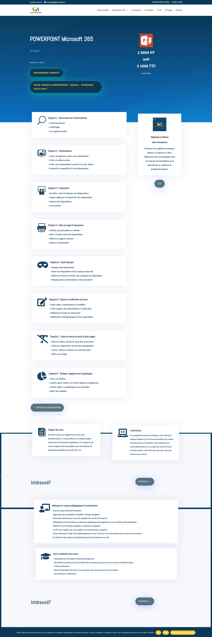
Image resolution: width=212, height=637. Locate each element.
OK (158, 632)
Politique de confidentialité (183, 632)
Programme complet (47, 72)
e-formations (135, 438)
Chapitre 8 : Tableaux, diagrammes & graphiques (72, 377)
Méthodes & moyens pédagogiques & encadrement (81, 517)
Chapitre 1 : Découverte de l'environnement (69, 121)
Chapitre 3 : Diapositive (62, 192)
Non (166, 632)
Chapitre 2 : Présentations (63, 155)
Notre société (103, 10)
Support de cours (60, 437)
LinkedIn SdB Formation (160, 2)
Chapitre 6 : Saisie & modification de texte (70, 303)
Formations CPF (118, 10)
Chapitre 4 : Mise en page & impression (68, 229)
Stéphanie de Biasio (159, 143)
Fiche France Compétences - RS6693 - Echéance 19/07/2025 (64, 86)
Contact (179, 10)
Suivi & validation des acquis (73, 561)
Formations (136, 10)
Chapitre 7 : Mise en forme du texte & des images (73, 340)
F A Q (159, 10)
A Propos (168, 10)
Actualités (149, 10)
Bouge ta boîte (177, 2)
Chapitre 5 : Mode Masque (64, 266)
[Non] (208, 632)
